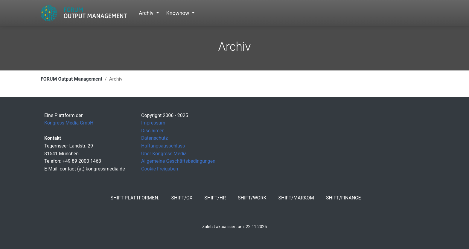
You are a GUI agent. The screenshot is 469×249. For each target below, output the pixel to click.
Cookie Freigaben (159, 169)
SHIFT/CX (181, 198)
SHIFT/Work (252, 198)
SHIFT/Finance (343, 198)
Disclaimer (152, 130)
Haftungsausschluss (163, 146)
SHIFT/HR (215, 198)
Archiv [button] (147, 13)
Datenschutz (154, 138)
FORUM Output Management (71, 79)
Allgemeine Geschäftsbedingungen (178, 161)
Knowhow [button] (178, 13)
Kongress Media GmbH (68, 123)
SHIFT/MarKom (296, 198)
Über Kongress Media (164, 153)
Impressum (153, 123)
